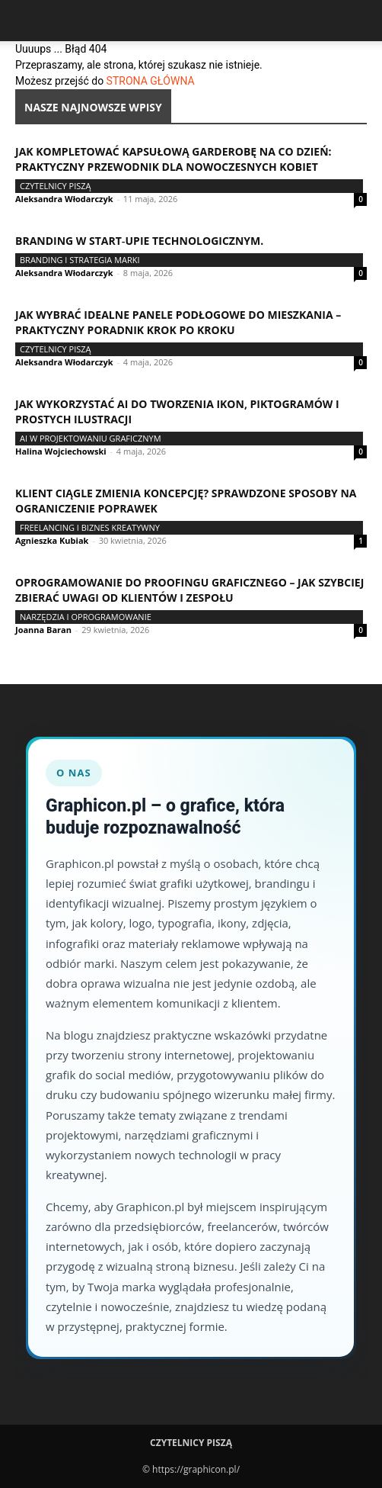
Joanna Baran (43, 629)
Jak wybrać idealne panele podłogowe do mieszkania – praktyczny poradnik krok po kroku (178, 322)
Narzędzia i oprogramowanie (85, 616)
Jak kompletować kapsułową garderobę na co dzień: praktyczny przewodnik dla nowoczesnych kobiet (173, 159)
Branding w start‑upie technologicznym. (139, 240)
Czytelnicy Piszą (55, 185)
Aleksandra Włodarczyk (64, 198)
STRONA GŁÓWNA (151, 81)
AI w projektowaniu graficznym (90, 438)
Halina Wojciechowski (61, 451)
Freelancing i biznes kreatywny (90, 527)
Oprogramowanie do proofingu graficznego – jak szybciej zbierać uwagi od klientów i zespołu (189, 590)
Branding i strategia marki (80, 259)
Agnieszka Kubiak (51, 540)
